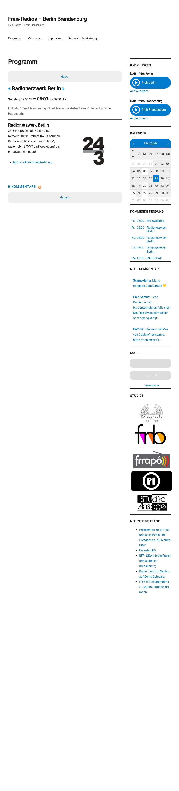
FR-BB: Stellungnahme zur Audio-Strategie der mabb (152, 596)
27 (131, 164)
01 (154, 164)
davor (65, 76)
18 (131, 186)
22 (154, 186)
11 (131, 178)
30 (148, 164)
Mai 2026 (148, 143)
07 (148, 171)
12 (137, 178)
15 (154, 178)
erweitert (149, 391)
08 (154, 171)
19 (137, 186)
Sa (160, 154)
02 (160, 164)
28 (137, 164)
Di (137, 154)
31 (165, 193)
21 (148, 186)
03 (165, 164)
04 (131, 171)
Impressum (55, 38)
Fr (154, 154)
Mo (131, 154)
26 (137, 193)
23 (160, 186)
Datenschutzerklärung (82, 38)
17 (165, 178)
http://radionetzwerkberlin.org (33, 162)
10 (165, 171)
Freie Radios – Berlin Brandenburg (47, 19)
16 (160, 178)
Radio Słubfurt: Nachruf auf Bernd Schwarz (149, 581)
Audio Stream (137, 91)
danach (65, 197)
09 (160, 171)
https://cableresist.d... (145, 345)
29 (142, 164)
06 (142, 171)
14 (148, 178)
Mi (142, 154)
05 (137, 171)
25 (131, 193)
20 (142, 186)
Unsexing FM (146, 554)
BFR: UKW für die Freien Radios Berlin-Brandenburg (150, 565)
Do (148, 154)
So (165, 154)
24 (165, 186)
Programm (15, 38)
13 (142, 178)
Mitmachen (35, 38)
